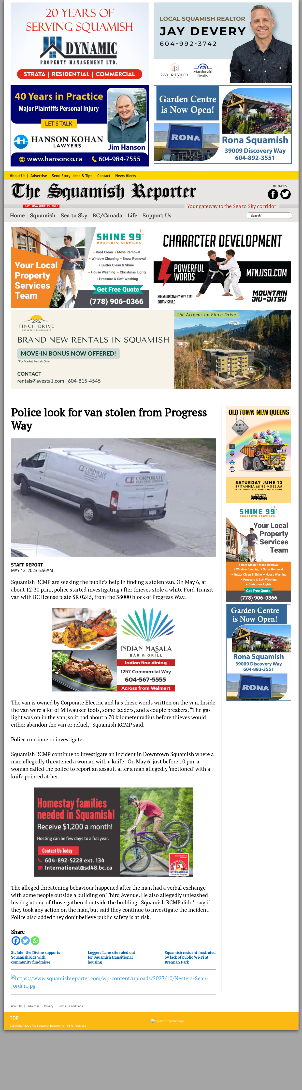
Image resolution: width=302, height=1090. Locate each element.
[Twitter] (25, 940)
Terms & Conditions (70, 1006)
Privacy (48, 1006)
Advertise (33, 1006)
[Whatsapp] (35, 940)
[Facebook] (16, 940)
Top (14, 1017)
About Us (17, 1006)
